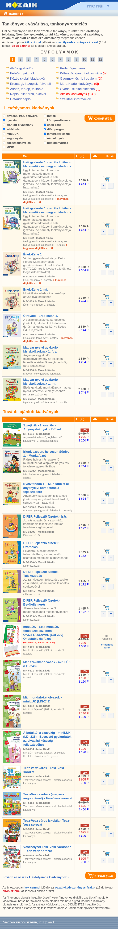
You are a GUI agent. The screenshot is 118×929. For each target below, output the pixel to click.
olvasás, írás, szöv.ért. (20, 116)
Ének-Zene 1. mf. (35, 289)
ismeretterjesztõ (57, 134)
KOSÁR (95, 118)
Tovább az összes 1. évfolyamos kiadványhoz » (36, 877)
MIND (8, 147)
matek (50, 116)
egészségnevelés (17, 143)
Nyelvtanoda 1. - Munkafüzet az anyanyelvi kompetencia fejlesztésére (46, 488)
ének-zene (52, 125)
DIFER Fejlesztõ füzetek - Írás (45, 516)
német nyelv (54, 138)
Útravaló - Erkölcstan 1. (40, 316)
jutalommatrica (56, 143)
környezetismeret (57, 120)
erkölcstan (12, 129)
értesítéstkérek (107, 646)
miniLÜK (11, 134)
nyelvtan (11, 120)
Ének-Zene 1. (33, 254)
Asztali (50, 922)
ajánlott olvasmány (18, 125)
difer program (55, 129)
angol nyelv (13, 138)
